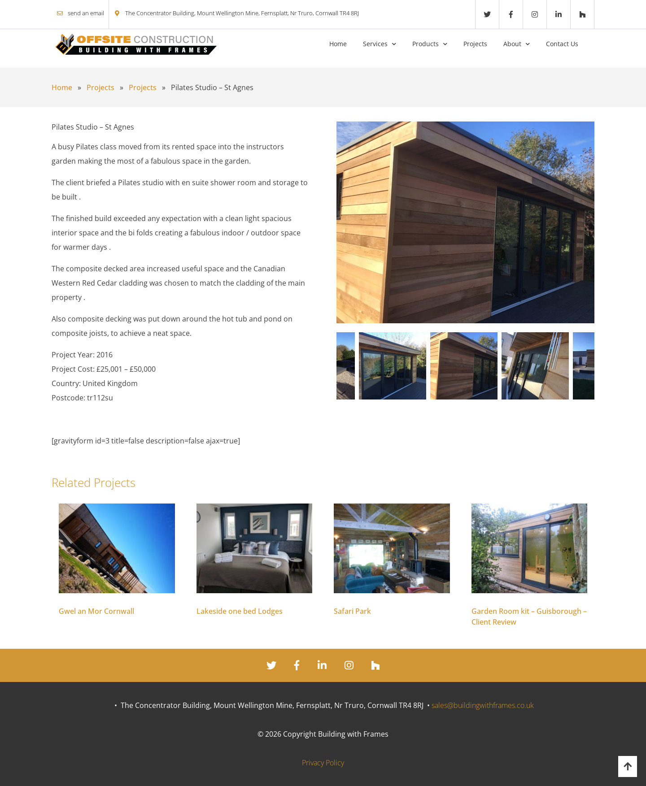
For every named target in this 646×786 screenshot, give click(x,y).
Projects (475, 43)
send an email (86, 13)
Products (425, 43)
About (512, 43)
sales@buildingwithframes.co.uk (483, 705)
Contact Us (562, 43)
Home (338, 43)
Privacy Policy (323, 763)
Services (375, 43)
